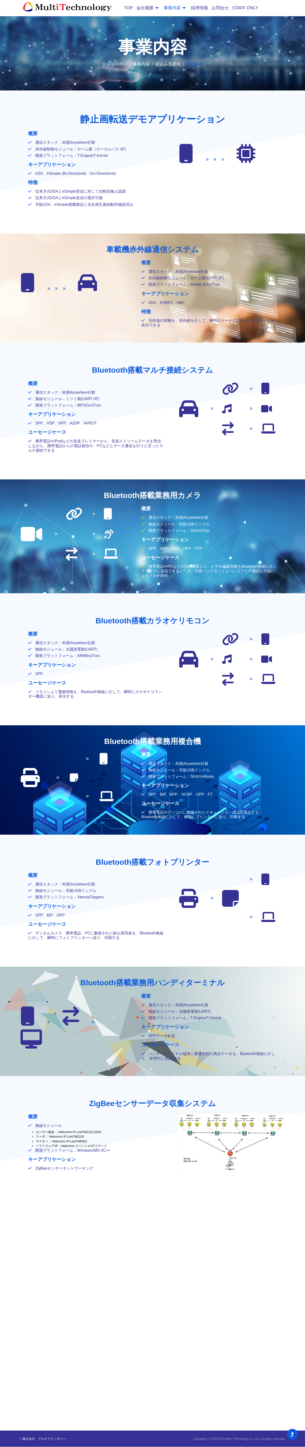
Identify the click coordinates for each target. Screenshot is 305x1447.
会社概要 (147, 8)
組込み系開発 (168, 64)
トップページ (115, 64)
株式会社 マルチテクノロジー (44, 1439)
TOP (128, 8)
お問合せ (220, 8)
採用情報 (199, 8)
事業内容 (174, 8)
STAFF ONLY (245, 8)
